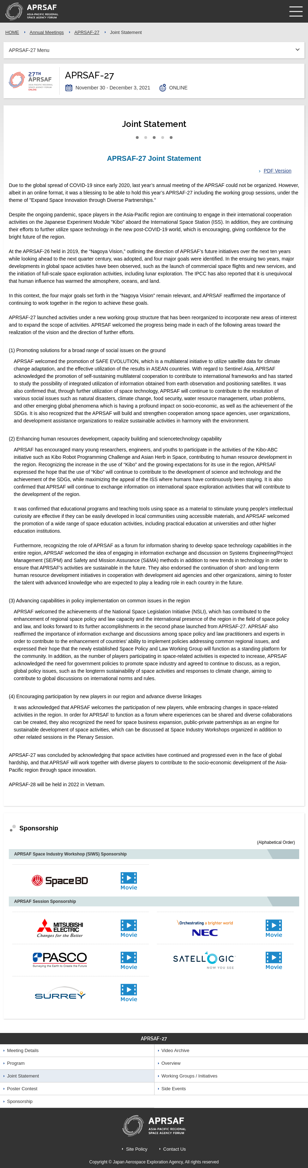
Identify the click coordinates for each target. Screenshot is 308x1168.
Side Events (174, 1088)
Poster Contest (22, 1088)
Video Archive (175, 1050)
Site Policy (136, 1149)
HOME (12, 32)
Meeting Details (23, 1050)
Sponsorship (19, 1101)
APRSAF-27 (86, 32)
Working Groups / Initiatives (190, 1076)
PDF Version (277, 171)
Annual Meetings (47, 32)
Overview (171, 1063)
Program (16, 1063)
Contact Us (174, 1149)
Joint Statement (23, 1076)
